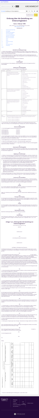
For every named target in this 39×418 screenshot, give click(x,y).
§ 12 (2, 44)
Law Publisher (4, 2)
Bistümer (15, 399)
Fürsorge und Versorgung (9, 41)
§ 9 (1, 40)
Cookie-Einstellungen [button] (23, 404)
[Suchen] (17, 6)
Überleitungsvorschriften (9, 44)
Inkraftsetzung (8, 45)
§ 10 (2, 41)
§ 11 (2, 42)
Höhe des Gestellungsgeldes (9, 33)
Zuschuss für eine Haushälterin (10, 37)
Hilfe (23, 401)
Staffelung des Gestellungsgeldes (10, 32)
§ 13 (2, 45)
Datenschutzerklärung (17, 404)
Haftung (7, 40)
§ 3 (1, 32)
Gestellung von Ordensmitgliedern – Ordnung (12, 11)
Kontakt (14, 401)
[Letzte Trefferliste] (14, 6)
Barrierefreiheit (15, 406)
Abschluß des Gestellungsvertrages (10, 29)
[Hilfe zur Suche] (12, 6)
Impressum (15, 403)
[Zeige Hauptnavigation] (37, 2)
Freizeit (7, 42)
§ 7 (1, 37)
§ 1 (1, 29)
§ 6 (1, 36)
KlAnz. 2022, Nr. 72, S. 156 (19, 26)
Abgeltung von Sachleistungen (10, 36)
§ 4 (1, 33)
